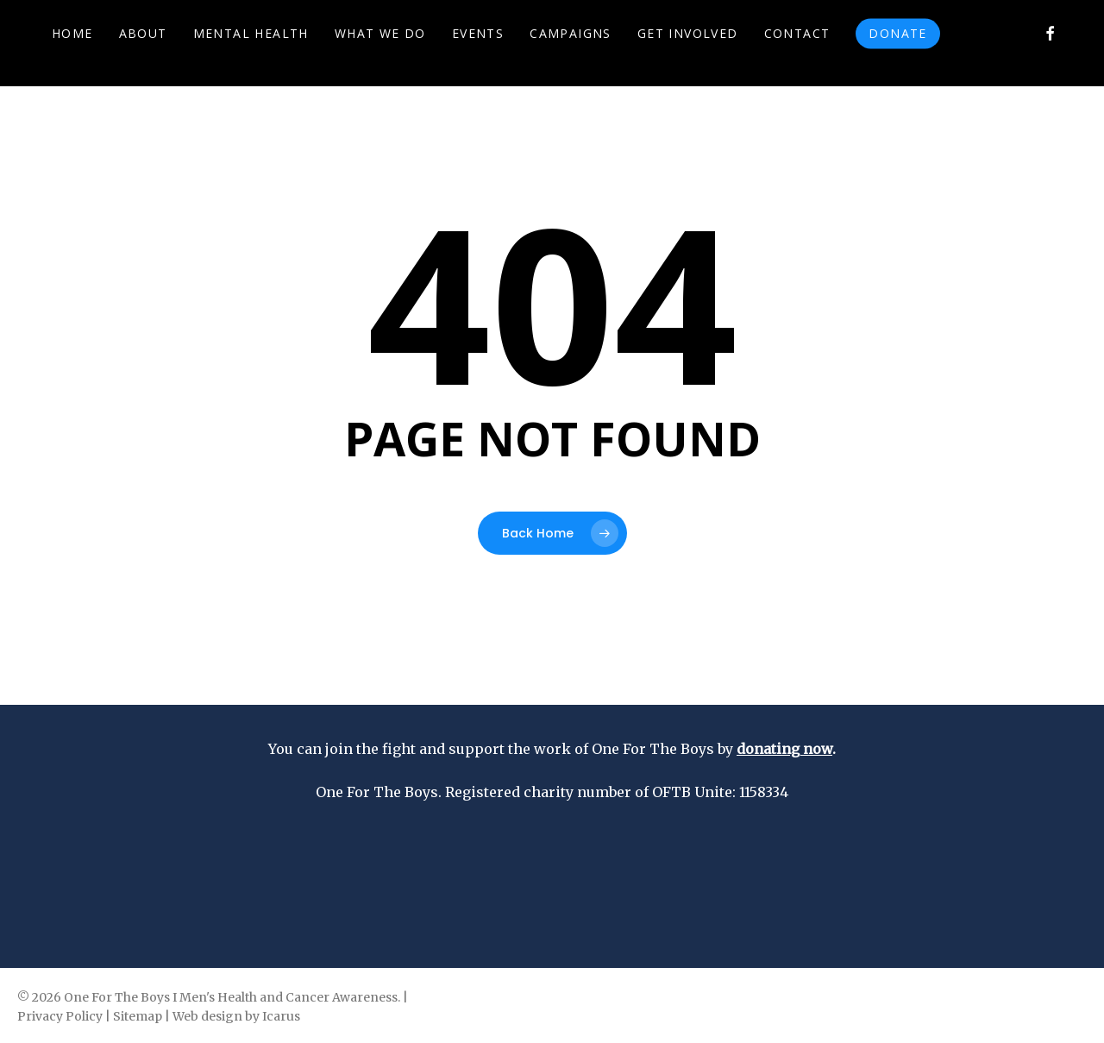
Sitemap (137, 1016)
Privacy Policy (60, 1016)
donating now (784, 748)
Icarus (281, 1016)
